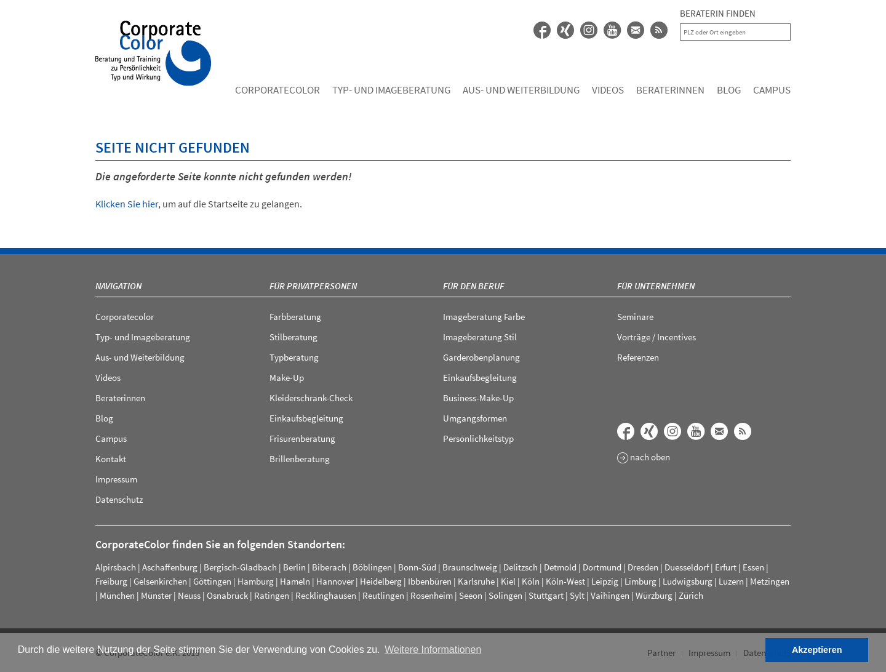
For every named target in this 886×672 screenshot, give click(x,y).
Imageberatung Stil (480, 337)
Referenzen (638, 357)
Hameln (295, 581)
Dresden (643, 567)
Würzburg (654, 595)
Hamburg (255, 581)
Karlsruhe (476, 581)
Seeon (470, 595)
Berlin (294, 567)
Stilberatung (293, 337)
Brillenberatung (299, 459)
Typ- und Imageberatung (391, 90)
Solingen (505, 595)
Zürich (691, 595)
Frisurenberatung (302, 438)
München (117, 595)
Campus (772, 90)
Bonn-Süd (417, 567)
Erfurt (725, 567)
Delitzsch (520, 567)
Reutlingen (383, 595)
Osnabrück (227, 595)
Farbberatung (295, 316)
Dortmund (602, 567)
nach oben (643, 457)
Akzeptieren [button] (817, 650)
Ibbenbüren (430, 581)
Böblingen (372, 567)
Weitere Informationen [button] (433, 649)
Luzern (731, 581)
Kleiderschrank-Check (311, 398)
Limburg (641, 581)
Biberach (329, 567)
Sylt (577, 595)
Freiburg (111, 581)
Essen (753, 567)
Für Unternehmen (656, 286)
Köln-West (565, 581)
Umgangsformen (475, 418)
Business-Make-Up (478, 398)
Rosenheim (431, 595)
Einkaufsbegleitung (306, 418)
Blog (729, 90)
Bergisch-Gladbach (240, 567)
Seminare (635, 316)
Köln (531, 581)
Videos (608, 90)
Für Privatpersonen (313, 286)
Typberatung (294, 357)
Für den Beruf (473, 286)
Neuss (189, 595)
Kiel (508, 581)
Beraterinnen (670, 90)
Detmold (560, 567)
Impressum (116, 479)
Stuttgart (546, 595)
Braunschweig (469, 567)
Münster (156, 595)
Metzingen (769, 581)
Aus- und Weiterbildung (521, 90)
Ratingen (271, 595)
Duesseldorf (686, 567)
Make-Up (286, 377)
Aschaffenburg (170, 567)
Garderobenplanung (481, 357)
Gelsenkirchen (160, 581)
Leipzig (604, 581)
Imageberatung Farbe (484, 316)
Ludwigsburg (687, 581)
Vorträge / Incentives (656, 337)
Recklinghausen (325, 595)
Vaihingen (610, 595)
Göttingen (212, 581)
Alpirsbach (115, 567)
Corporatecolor (277, 90)
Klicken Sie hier (126, 204)
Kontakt (110, 459)
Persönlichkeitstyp (478, 438)
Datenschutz (119, 499)
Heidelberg (381, 581)
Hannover (335, 581)
